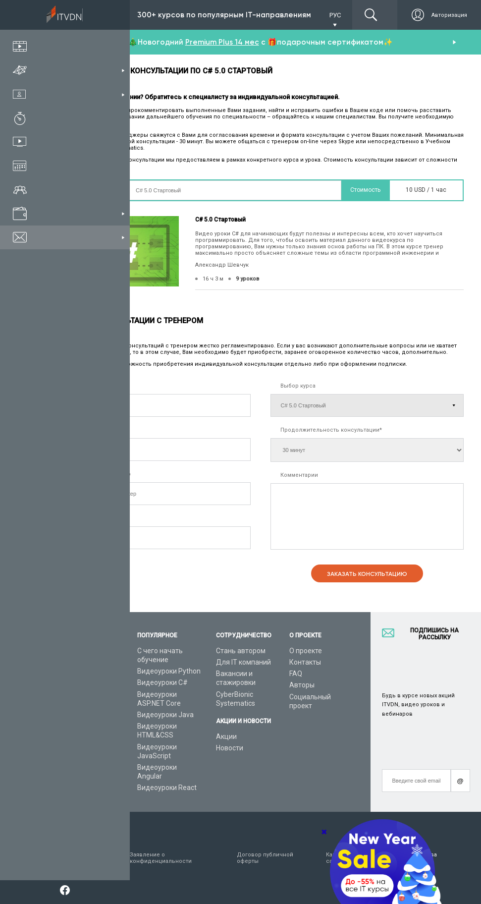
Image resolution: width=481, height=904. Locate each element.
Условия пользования (75, 857)
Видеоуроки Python (169, 671)
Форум (68, 770)
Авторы (302, 685)
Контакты (305, 662)
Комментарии (299, 475)
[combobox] (68, 449)
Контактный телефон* (97, 430)
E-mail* (76, 518)
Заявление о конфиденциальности (161, 857)
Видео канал (78, 747)
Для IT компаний (243, 662)
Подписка (94, 14)
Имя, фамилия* (87, 386)
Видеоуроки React (167, 787)
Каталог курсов (82, 671)
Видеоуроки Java (165, 715)
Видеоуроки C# (162, 682)
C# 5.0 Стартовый (220, 219)
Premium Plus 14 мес (222, 42)
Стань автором (241, 651)
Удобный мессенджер (99, 474)
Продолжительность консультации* (331, 430)
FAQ (295, 674)
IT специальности (86, 682)
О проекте (305, 651)
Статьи (68, 758)
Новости (229, 748)
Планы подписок (84, 694)
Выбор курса (298, 386)
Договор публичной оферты (265, 857)
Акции (226, 736)
